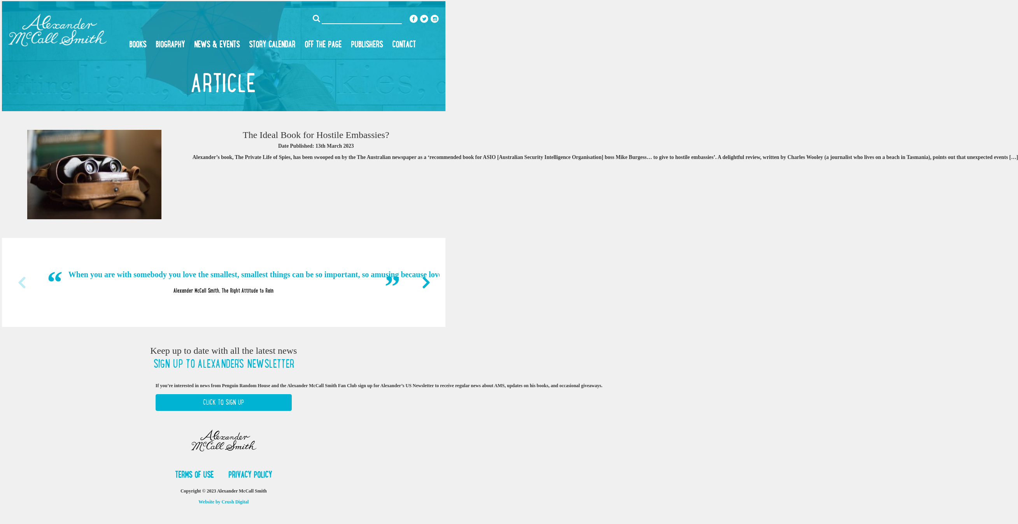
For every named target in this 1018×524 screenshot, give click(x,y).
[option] (223, 282)
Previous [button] (21, 282)
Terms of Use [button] (195, 474)
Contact (404, 44)
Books (137, 44)
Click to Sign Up (223, 402)
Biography (170, 44)
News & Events (217, 44)
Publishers (367, 44)
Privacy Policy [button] (250, 474)
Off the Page (323, 44)
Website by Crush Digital (223, 502)
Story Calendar (272, 44)
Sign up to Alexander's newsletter (223, 364)
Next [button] (426, 282)
